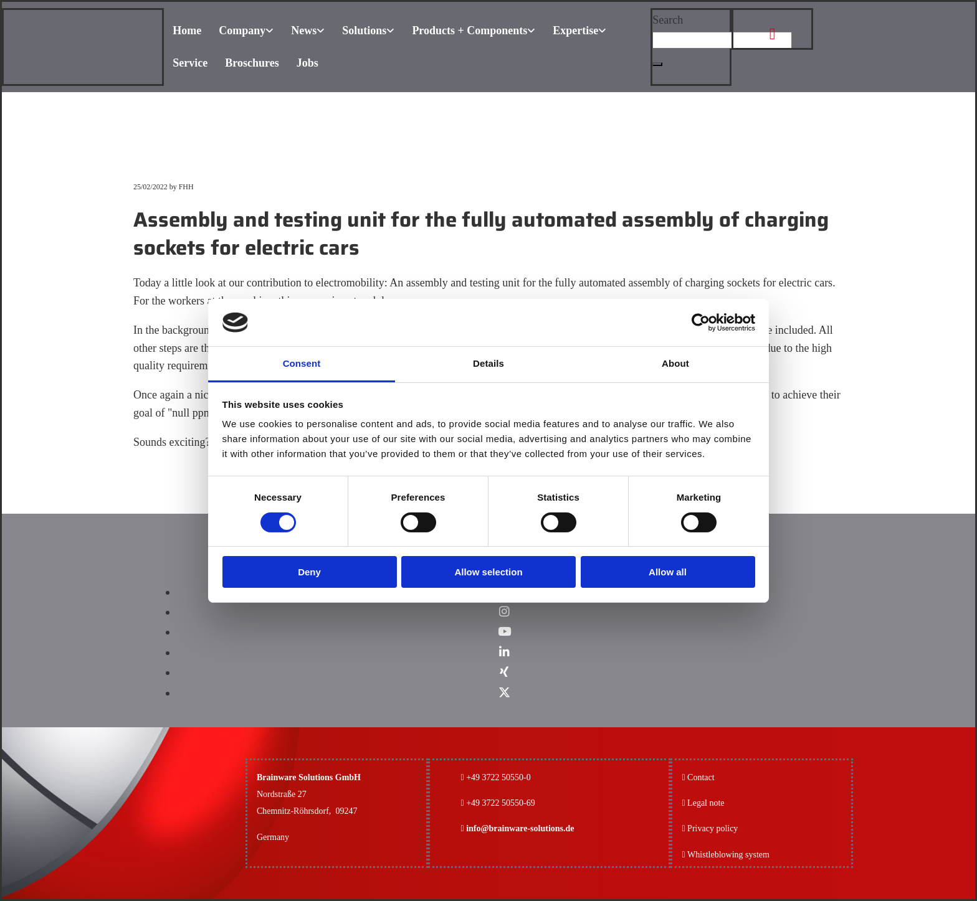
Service (190, 63)
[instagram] (504, 611)
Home (187, 30)
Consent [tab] (302, 363)
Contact (701, 777)
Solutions (364, 30)
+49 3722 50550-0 (498, 777)
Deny (309, 572)
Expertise (575, 30)
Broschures (252, 63)
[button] (657, 64)
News (304, 30)
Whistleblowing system (728, 854)
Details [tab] (488, 363)
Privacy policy (710, 828)
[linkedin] (504, 652)
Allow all (668, 572)
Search (667, 20)
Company (242, 30)
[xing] (504, 672)
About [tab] (675, 363)
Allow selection (488, 572)
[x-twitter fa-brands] (504, 692)
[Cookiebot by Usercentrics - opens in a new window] (700, 322)
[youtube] (504, 631)
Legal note (705, 803)
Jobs (307, 63)
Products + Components (469, 30)
